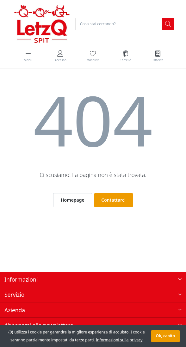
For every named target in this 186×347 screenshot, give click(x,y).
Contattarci (113, 200)
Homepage (72, 200)
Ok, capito (165, 335)
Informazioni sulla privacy (119, 340)
